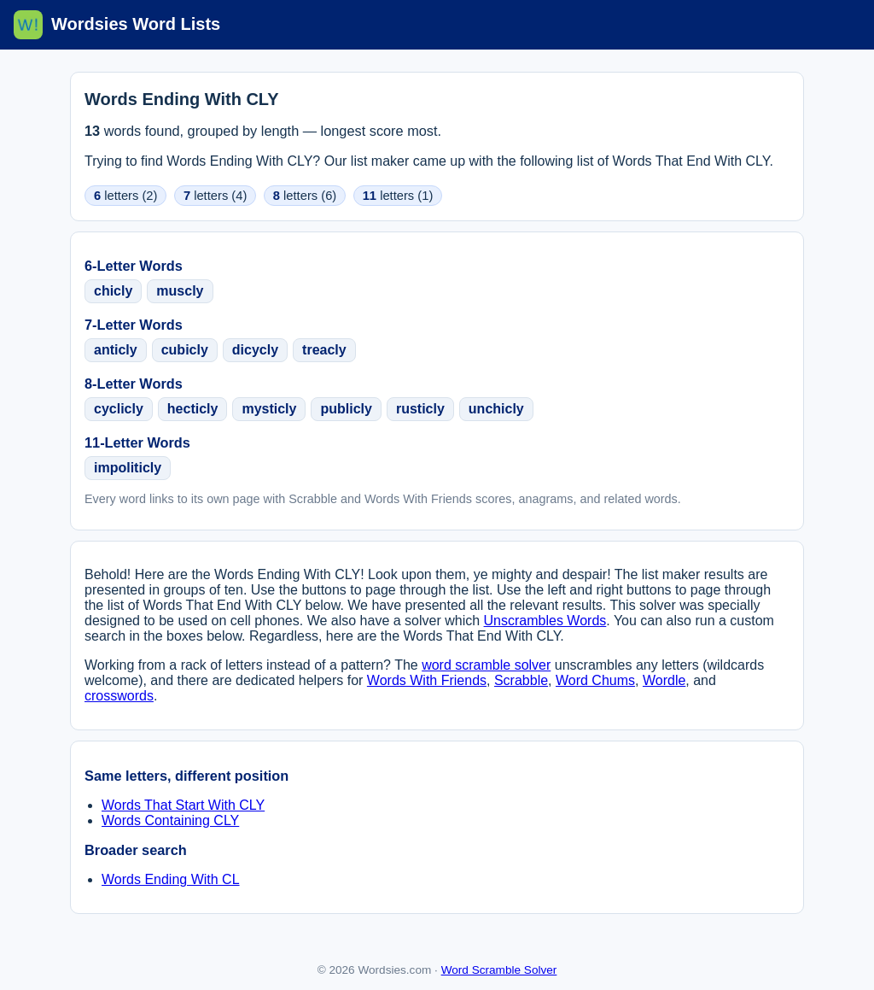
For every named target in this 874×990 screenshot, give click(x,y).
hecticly (192, 408)
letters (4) (215, 195)
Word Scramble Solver (499, 970)
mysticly (269, 408)
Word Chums (595, 680)
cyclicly (118, 408)
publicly (345, 408)
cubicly (184, 350)
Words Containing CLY (170, 820)
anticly (115, 350)
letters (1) (398, 195)
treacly (324, 350)
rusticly (420, 408)
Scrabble (521, 680)
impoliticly (127, 467)
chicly (113, 291)
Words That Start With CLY (183, 805)
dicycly (255, 350)
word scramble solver (486, 665)
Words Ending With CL (171, 879)
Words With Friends (427, 680)
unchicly (496, 408)
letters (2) (125, 195)
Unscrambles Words (545, 620)
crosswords (119, 695)
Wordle (664, 680)
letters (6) (304, 195)
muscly (179, 291)
